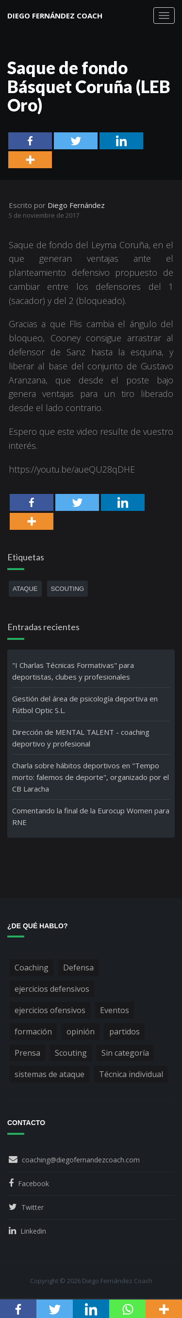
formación (33, 1031)
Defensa (78, 967)
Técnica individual (131, 1074)
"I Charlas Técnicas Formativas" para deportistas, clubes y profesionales (73, 671)
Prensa (27, 1053)
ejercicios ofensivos (50, 1010)
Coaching (32, 967)
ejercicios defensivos (52, 989)
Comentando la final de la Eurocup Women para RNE (90, 816)
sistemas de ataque (49, 1074)
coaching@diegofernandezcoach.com (81, 1159)
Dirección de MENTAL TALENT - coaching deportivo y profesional (80, 737)
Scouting (71, 1053)
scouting (67, 588)
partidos (124, 1031)
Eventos (114, 1010)
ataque (25, 588)
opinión (80, 1031)
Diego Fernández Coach (54, 15)
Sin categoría (125, 1053)
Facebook (33, 1183)
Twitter (32, 1207)
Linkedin (33, 1231)
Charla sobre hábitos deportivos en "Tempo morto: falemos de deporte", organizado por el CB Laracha (90, 777)
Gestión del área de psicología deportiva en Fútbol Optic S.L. (85, 704)
